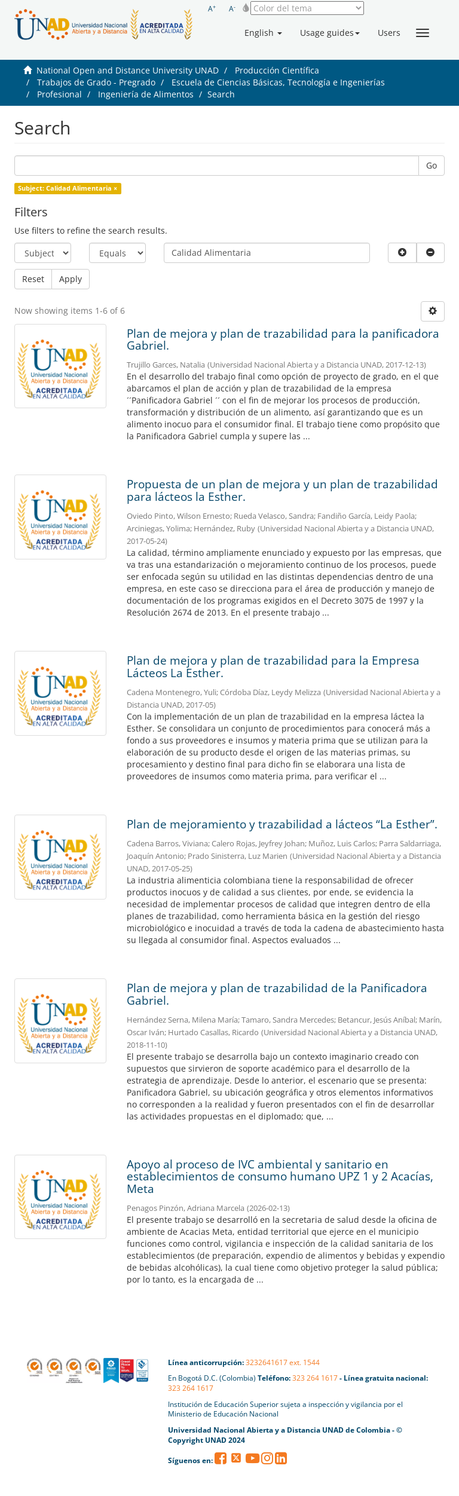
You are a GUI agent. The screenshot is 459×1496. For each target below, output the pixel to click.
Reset (33, 278)
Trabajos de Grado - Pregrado (96, 82)
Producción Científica (277, 70)
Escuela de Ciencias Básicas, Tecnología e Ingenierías (278, 82)
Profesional (59, 94)
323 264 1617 (315, 1377)
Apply (70, 278)
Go (431, 165)
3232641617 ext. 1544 (283, 1362)
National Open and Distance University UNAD (127, 70)
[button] (263, 33)
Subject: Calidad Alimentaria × (67, 188)
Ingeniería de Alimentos (146, 94)
